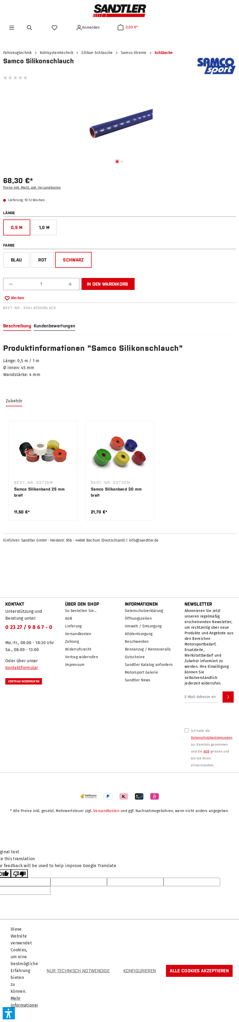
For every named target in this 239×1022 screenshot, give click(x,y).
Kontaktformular (21, 667)
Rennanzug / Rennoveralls (148, 649)
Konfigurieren (139, 970)
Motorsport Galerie (141, 672)
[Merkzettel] (55, 27)
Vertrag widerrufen (23, 681)
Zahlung (72, 641)
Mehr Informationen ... (25, 1005)
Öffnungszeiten (138, 618)
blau (16, 259)
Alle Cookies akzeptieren (199, 970)
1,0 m (44, 227)
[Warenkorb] (128, 27)
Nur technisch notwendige (78, 970)
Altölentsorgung (138, 634)
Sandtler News (138, 680)
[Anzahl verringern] (11, 284)
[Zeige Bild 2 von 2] (122, 162)
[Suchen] (30, 27)
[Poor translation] (19, 873)
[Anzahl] (41, 284)
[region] (119, 128)
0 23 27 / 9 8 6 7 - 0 (28, 627)
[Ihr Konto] (89, 27)
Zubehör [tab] (14, 400)
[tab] (17, 326)
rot (42, 259)
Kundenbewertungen (54, 325)
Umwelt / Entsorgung (143, 626)
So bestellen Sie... (80, 611)
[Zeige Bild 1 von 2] (117, 162)
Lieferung (73, 626)
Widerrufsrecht (78, 649)
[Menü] (11, 28)
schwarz (73, 259)
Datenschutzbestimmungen (211, 738)
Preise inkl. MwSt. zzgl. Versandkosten (32, 187)
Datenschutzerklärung (144, 611)
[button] (9, 1013)
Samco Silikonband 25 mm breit (39, 492)
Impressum (75, 664)
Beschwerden (136, 641)
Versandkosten (78, 634)
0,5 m (17, 227)
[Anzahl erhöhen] (71, 284)
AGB (68, 618)
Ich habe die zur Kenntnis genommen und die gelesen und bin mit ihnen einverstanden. (211, 748)
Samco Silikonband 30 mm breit (116, 492)
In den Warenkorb (107, 284)
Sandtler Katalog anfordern (149, 664)
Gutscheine (135, 657)
